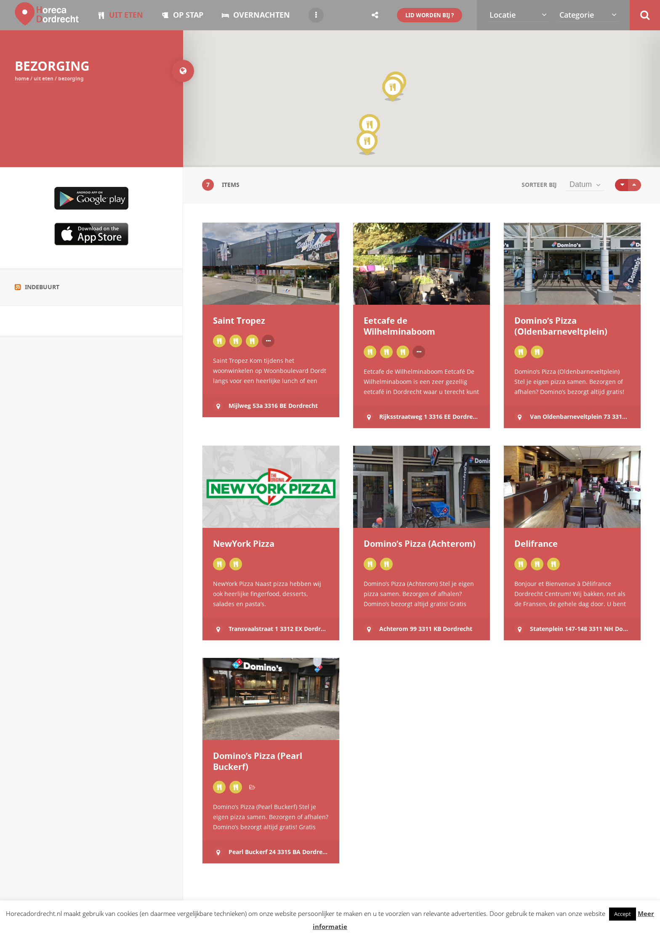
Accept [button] (622, 914)
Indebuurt (42, 287)
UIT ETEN (120, 15)
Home (22, 78)
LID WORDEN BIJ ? (429, 15)
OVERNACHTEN (256, 15)
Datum (581, 184)
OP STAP (182, 15)
